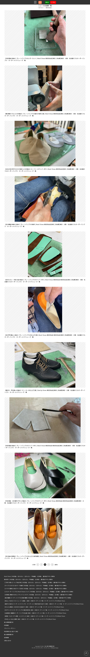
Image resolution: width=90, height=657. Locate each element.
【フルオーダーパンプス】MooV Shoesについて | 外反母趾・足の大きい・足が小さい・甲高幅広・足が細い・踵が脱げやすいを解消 (38, 591)
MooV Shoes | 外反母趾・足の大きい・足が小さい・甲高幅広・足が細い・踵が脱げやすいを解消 (29, 576)
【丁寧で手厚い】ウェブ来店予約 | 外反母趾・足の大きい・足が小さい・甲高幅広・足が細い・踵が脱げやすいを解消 (34, 582)
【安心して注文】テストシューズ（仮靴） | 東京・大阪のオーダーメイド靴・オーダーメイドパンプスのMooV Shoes (34, 601)
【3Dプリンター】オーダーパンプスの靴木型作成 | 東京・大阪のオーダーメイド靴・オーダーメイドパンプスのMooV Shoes (36, 610)
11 (48, 564)
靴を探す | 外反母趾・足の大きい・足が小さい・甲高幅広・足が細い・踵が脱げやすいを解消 (28, 579)
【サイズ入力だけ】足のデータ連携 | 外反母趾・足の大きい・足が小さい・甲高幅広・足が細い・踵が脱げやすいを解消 (35, 585)
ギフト (40, 2)
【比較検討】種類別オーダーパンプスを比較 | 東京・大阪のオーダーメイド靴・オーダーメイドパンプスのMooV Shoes (35, 613)
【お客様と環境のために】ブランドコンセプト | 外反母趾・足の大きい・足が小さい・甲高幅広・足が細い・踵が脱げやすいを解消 (38, 594)
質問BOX (47, 2)
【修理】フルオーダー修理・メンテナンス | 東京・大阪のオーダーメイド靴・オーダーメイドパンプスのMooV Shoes (34, 616)
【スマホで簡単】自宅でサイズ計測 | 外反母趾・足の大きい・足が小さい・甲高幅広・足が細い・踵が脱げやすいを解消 (35, 588)
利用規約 (6, 625)
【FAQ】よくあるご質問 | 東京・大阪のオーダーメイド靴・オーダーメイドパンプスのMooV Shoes (30, 619)
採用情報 (6, 637)
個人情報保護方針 (8, 622)
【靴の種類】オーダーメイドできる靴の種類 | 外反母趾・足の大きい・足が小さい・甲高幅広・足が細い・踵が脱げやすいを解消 (37, 598)
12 (52, 564)
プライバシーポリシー (10, 628)
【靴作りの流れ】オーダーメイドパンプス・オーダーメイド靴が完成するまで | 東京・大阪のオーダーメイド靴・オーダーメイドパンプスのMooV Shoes (43, 604)
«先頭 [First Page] (33, 565)
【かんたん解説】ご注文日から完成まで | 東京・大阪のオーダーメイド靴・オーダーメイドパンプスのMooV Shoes (34, 607)
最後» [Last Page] (56, 565)
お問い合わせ (7, 640)
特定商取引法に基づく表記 (11, 631)
